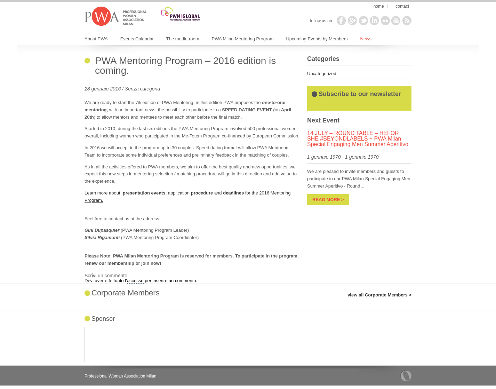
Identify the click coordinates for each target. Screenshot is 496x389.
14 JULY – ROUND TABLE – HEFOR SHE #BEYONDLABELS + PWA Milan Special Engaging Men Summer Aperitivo (357, 138)
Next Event (323, 120)
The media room (182, 38)
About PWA (96, 38)
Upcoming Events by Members (316, 38)
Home (379, 6)
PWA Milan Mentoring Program (243, 38)
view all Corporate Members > (379, 295)
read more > (328, 199)
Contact (402, 6)
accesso (135, 280)
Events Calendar (137, 38)
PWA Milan (116, 16)
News (366, 38)
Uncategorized (321, 73)
